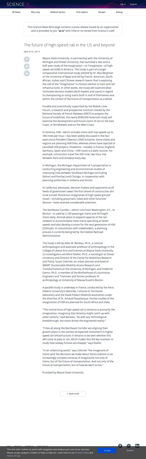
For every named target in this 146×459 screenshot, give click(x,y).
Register (133, 4)
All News (16, 12)
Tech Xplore (82, 12)
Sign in (123, 4)
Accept (107, 450)
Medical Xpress (57, 12)
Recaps (101, 12)
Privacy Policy (82, 452)
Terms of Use (13, 455)
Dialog (119, 12)
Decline (130, 450)
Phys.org (35, 12)
